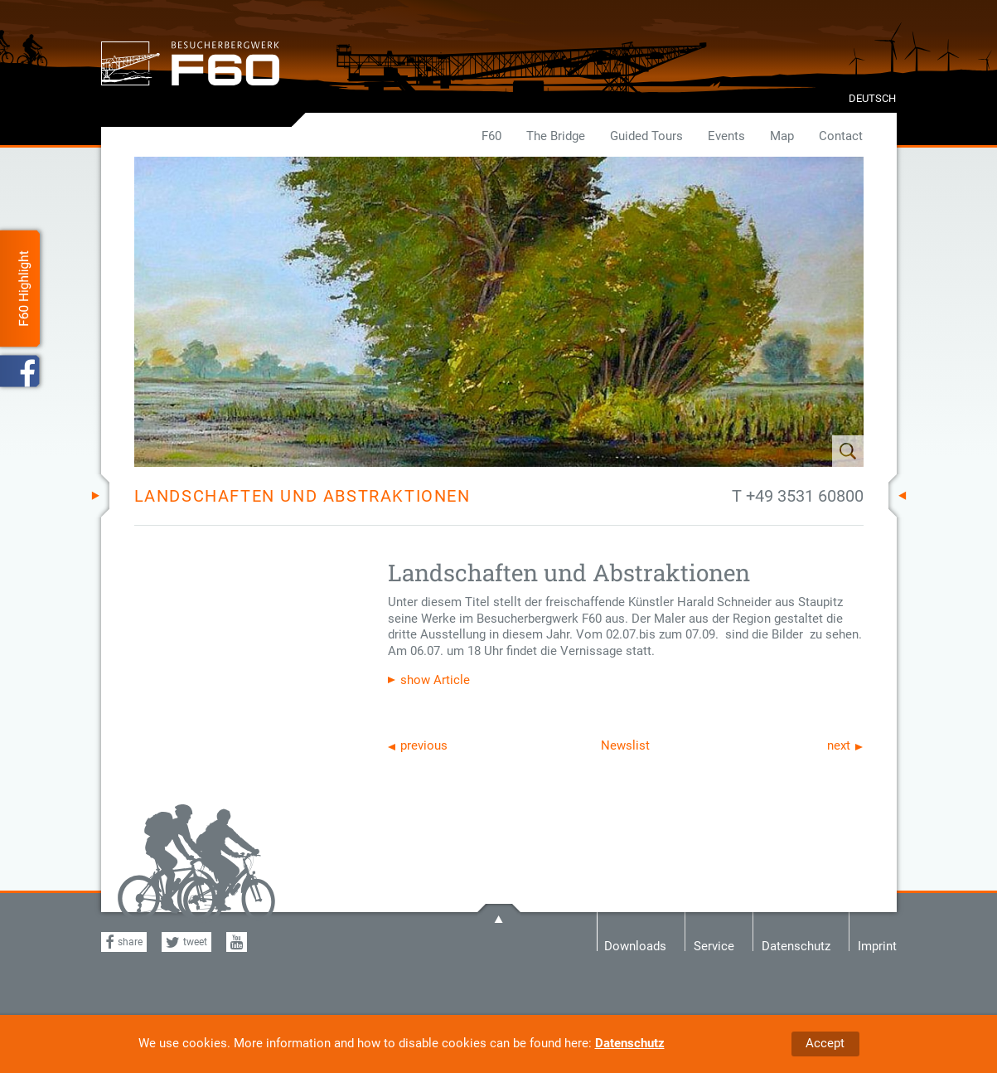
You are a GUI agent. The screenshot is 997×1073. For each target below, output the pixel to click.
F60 (491, 136)
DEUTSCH (872, 98)
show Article (435, 679)
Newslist (625, 745)
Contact (841, 136)
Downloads (635, 945)
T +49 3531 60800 (798, 496)
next (838, 745)
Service (714, 945)
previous (424, 745)
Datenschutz (630, 1043)
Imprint (877, 945)
